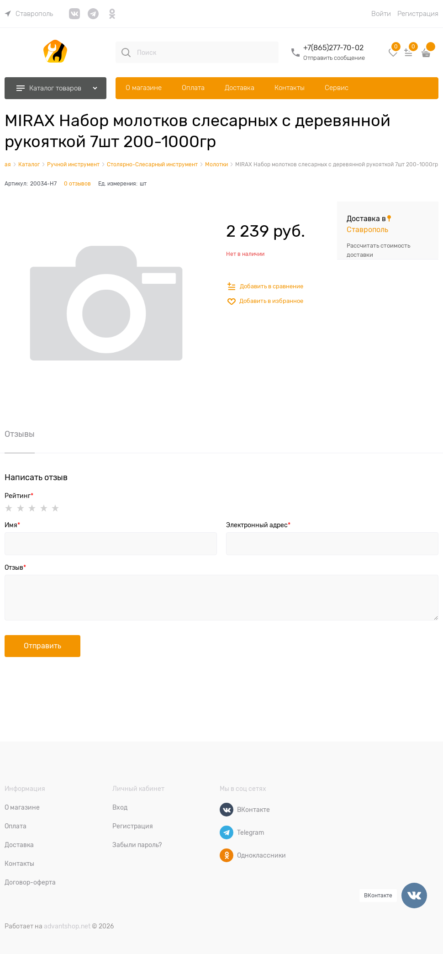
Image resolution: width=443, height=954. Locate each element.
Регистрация (417, 13)
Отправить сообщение (334, 57)
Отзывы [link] (20, 434)
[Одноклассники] (226, 855)
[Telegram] (226, 832)
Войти (381, 13)
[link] (29, 13)
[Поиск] (126, 53)
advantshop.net (67, 926)
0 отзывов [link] (77, 183)
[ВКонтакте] (226, 809)
